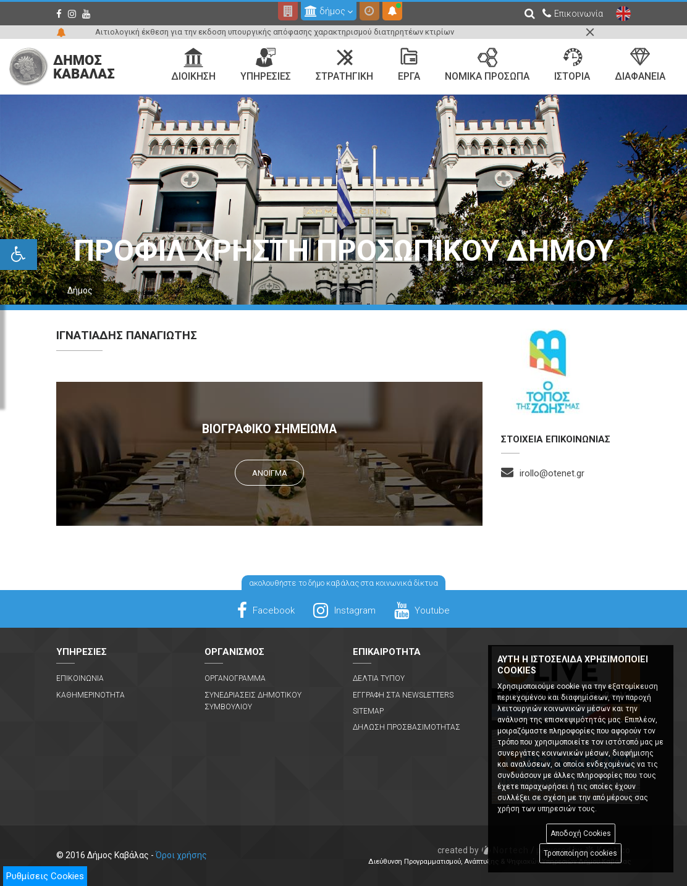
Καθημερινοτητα (90, 695)
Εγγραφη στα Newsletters (403, 695)
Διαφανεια (640, 65)
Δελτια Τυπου (379, 678)
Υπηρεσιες (265, 65)
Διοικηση (193, 65)
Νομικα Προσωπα (487, 65)
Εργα (409, 65)
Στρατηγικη (344, 65)
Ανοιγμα (269, 473)
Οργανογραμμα (235, 678)
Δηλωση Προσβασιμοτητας (406, 727)
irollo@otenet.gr (552, 473)
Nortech (483, 850)
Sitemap (368, 711)
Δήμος (80, 290)
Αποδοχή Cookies (580, 833)
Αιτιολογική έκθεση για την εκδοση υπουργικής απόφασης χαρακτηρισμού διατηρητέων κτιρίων (274, 31)
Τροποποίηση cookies (580, 853)
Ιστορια (572, 65)
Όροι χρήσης (181, 855)
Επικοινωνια (80, 678)
